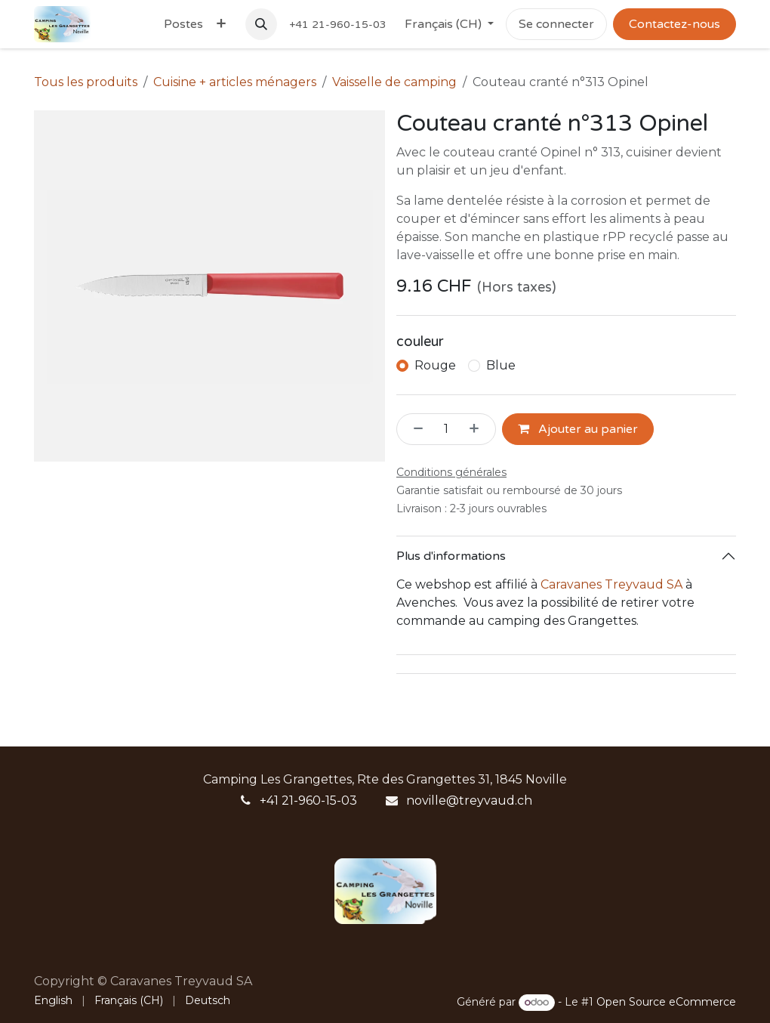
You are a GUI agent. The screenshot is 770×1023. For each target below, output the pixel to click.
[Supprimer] (413, 429)
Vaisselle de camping (394, 82)
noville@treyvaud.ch (469, 800)
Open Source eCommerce (666, 1002)
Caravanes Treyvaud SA (611, 584)
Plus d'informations (451, 556)
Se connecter (556, 24)
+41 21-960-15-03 (308, 800)
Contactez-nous (674, 24)
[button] (261, 24)
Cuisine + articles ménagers (234, 82)
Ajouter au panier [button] (578, 429)
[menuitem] (183, 24)
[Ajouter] (478, 429)
